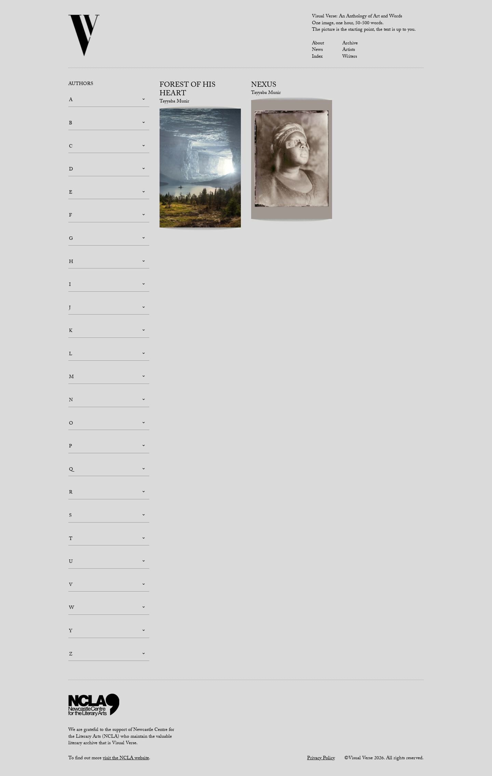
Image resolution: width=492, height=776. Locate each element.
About (318, 44)
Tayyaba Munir (174, 102)
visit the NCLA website (126, 758)
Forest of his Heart (188, 90)
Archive (350, 44)
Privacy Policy (321, 758)
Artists (348, 50)
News (317, 50)
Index (317, 57)
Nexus (263, 86)
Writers (349, 57)
